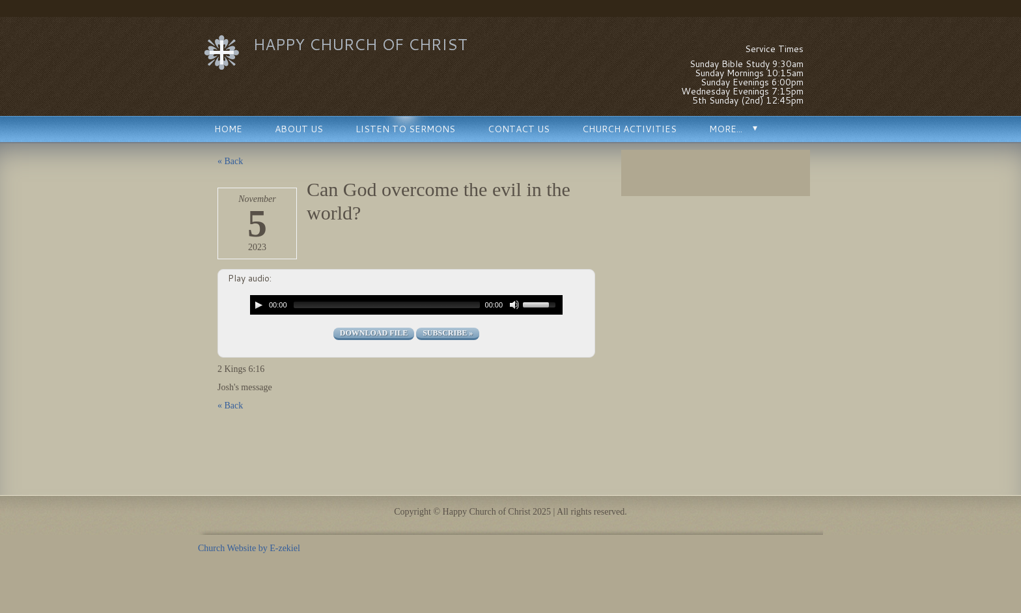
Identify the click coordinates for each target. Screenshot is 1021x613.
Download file (374, 332)
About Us (299, 128)
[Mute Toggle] (514, 305)
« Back (230, 161)
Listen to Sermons (405, 128)
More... (725, 128)
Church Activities (629, 128)
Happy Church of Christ (360, 44)
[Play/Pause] (258, 305)
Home (228, 128)
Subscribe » (448, 332)
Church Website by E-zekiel (249, 548)
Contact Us (519, 128)
